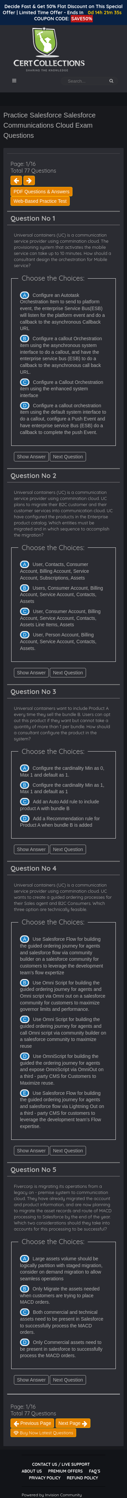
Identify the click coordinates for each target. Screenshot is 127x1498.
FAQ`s (94, 1471)
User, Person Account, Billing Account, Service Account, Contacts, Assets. (58, 641)
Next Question (68, 456)
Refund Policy (82, 1477)
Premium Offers (65, 1471)
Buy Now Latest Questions (43, 1432)
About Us (32, 1471)
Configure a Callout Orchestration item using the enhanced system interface (61, 388)
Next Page (73, 1423)
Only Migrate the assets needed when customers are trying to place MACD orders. (60, 1295)
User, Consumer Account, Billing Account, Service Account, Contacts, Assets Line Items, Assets (60, 618)
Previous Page (32, 1423)
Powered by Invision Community (52, 1494)
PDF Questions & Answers (41, 191)
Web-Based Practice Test (40, 201)
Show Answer (31, 456)
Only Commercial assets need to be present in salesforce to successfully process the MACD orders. (61, 1349)
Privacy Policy (45, 1477)
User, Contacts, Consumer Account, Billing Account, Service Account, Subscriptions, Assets (54, 571)
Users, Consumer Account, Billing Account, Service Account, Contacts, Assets (61, 594)
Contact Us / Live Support (61, 1464)
